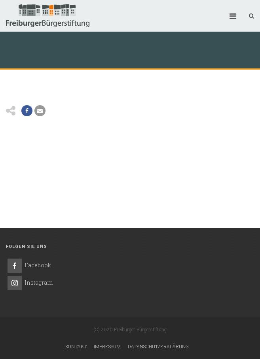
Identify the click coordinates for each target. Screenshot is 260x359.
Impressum (107, 346)
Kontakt (76, 346)
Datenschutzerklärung (158, 346)
